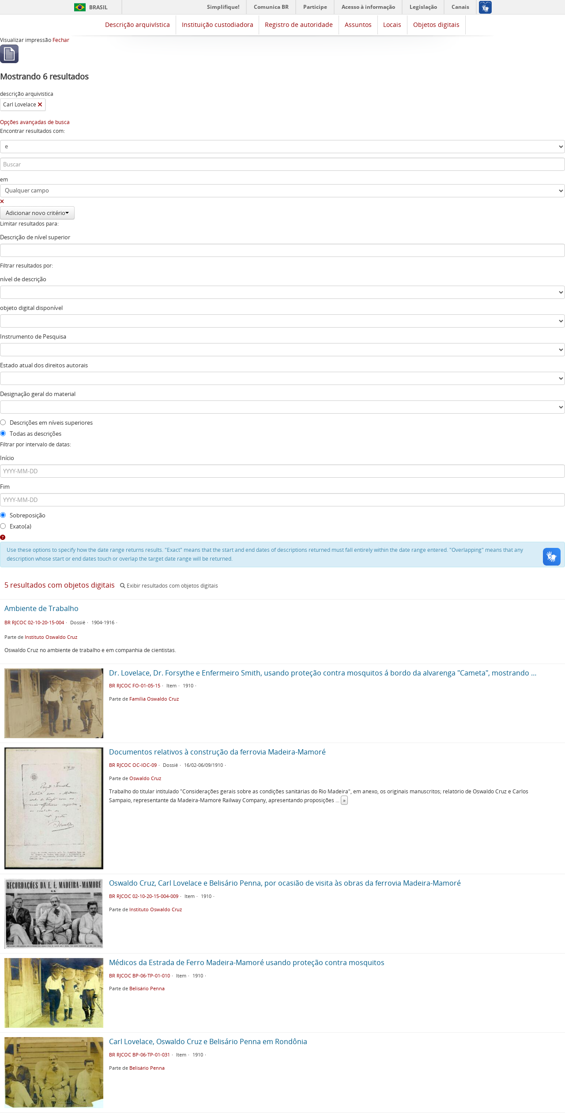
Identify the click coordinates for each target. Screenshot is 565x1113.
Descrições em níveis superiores (46, 422)
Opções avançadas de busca (35, 122)
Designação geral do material (37, 394)
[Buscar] (282, 164)
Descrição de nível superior (35, 237)
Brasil (98, 7)
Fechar (61, 40)
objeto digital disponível (31, 308)
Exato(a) (15, 526)
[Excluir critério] (2, 201)
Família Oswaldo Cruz (154, 698)
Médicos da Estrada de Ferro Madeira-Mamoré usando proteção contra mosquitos (246, 962)
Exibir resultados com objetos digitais (169, 585)
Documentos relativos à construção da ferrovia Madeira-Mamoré (217, 752)
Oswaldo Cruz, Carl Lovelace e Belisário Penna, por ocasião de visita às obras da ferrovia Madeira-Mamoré (285, 883)
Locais (392, 24)
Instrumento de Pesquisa (33, 336)
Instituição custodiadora (217, 24)
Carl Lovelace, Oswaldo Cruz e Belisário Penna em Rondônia (208, 1041)
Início (7, 458)
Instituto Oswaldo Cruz (51, 637)
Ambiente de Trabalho (41, 608)
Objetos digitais (436, 24)
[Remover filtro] (40, 104)
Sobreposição (22, 515)
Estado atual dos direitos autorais (44, 365)
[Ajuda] (2, 537)
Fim (5, 486)
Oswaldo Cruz (145, 778)
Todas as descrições (30, 434)
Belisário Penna (147, 988)
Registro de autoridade (299, 24)
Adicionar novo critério (37, 213)
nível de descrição (23, 279)
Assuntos (358, 24)
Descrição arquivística (137, 24)
